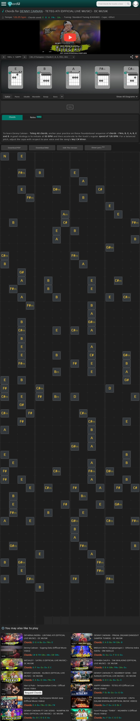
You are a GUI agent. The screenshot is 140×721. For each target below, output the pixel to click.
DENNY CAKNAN (31, 11)
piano (17, 97)
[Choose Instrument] (62, 96)
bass (55, 97)
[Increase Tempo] (24, 57)
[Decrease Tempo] (3, 57)
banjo (45, 97)
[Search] (128, 4)
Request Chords (33, 692)
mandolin (36, 97)
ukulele (27, 97)
